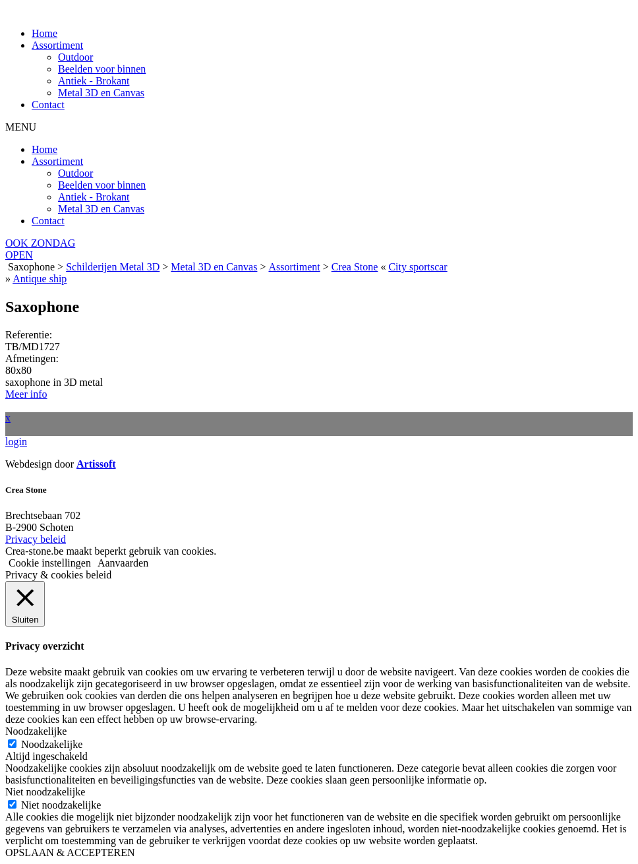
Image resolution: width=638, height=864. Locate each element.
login (16, 441)
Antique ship (40, 278)
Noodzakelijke (51, 744)
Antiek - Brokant (93, 80)
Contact (48, 104)
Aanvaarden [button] (123, 563)
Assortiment (57, 45)
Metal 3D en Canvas (101, 92)
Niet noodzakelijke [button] (45, 791)
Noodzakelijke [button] (36, 731)
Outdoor (75, 57)
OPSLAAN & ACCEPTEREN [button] (69, 852)
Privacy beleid (35, 539)
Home (44, 33)
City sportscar (417, 266)
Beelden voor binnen (102, 69)
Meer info (26, 394)
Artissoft (96, 464)
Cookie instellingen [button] (50, 563)
